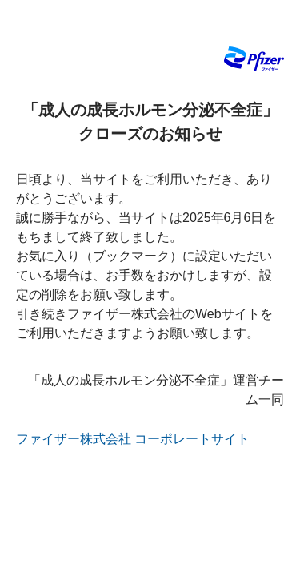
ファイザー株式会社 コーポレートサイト (133, 439)
